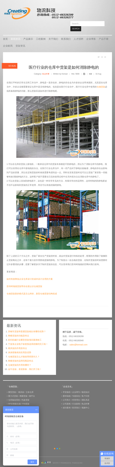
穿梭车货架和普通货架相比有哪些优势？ (27, 326)
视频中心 (85, 402)
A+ (98, 52)
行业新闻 (76, 399)
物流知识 (85, 387)
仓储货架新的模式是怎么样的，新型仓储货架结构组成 (32, 288)
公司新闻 (67, 399)
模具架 (21, 387)
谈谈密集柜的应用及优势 (19, 347)
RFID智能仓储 (14, 399)
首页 (5, 34)
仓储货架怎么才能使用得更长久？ (24, 351)
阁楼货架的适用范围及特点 (20, 356)
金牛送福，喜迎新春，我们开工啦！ (25, 364)
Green (59, 443)
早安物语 (67, 387)
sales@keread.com (78, 339)
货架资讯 (20, 40)
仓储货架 (101, 81)
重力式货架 (13, 391)
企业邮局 (8, 40)
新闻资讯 (15, 34)
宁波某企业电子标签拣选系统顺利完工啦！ (28, 339)
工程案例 (41, 34)
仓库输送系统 (14, 395)
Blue (57, 443)
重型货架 (12, 387)
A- (105, 52)
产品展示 (28, 34)
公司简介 (67, 395)
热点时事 (45, 69)
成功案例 (67, 402)
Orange (54, 443)
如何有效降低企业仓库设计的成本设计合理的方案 (30, 274)
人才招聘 (78, 34)
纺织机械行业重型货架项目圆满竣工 (25, 335)
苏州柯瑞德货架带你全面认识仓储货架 (24, 281)
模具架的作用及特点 (17, 343)
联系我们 (66, 34)
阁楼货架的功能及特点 (18, 330)
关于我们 (53, 34)
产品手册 (103, 34)
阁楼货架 (23, 391)
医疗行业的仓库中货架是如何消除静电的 (64, 62)
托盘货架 (25, 395)
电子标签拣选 (14, 402)
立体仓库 (30, 387)
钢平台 (32, 391)
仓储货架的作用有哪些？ (19, 360)
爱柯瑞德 (67, 391)
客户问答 (85, 391)
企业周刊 (76, 387)
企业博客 (91, 34)
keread (38, 13)
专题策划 (76, 391)
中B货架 (25, 399)
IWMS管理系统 (28, 402)
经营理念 (76, 395)
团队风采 (85, 395)
